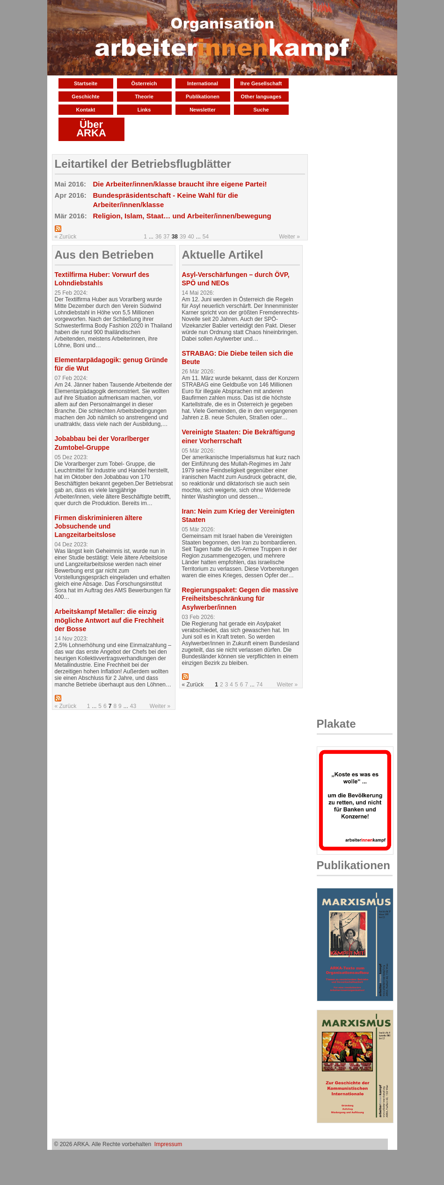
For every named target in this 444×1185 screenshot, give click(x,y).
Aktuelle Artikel (222, 254)
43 (133, 706)
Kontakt (85, 109)
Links (144, 109)
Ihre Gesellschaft (261, 83)
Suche (261, 109)
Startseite (85, 83)
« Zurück (66, 236)
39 (183, 236)
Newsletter (202, 109)
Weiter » (289, 236)
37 (166, 236)
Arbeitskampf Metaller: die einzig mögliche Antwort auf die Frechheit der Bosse (109, 620)
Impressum (168, 1144)
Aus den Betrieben (104, 254)
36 (158, 236)
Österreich (144, 83)
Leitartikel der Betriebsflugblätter (143, 163)
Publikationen (202, 96)
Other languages (261, 96)
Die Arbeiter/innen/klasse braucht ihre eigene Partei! (180, 184)
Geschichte (85, 96)
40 (191, 236)
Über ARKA (91, 129)
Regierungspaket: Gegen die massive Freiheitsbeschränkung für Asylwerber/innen (240, 598)
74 (259, 684)
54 (206, 236)
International (202, 83)
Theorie (144, 96)
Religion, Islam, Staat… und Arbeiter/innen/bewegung (182, 216)
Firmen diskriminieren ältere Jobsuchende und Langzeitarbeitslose (99, 526)
